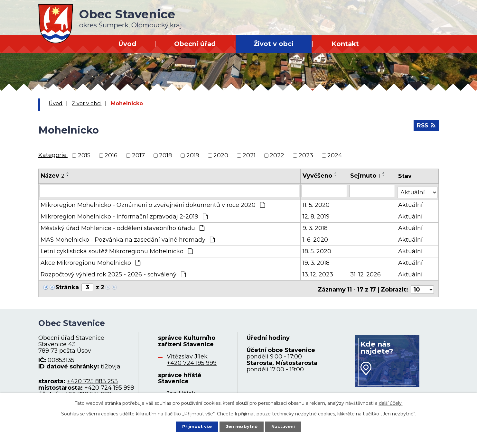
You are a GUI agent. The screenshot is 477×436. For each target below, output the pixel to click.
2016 (111, 155)
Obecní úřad (195, 44)
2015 (84, 155)
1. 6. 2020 (315, 238)
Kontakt (345, 44)
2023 (306, 155)
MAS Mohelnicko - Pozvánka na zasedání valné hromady (128, 238)
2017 (138, 155)
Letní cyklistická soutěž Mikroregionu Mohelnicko (117, 250)
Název (52, 175)
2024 (334, 155)
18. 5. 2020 (317, 250)
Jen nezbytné (241, 426)
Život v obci (274, 44)
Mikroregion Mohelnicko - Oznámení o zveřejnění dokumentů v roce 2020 (153, 203)
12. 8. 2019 (316, 215)
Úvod (127, 44)
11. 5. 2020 (316, 203)
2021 (249, 155)
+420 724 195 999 (109, 384)
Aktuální (410, 203)
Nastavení (285, 426)
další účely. (391, 402)
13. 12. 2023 (318, 273)
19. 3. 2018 (316, 261)
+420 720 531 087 (86, 390)
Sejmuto (365, 175)
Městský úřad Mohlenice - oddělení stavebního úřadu (122, 226)
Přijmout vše (195, 426)
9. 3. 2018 (315, 226)
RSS (425, 127)
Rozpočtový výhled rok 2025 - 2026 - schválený (113, 273)
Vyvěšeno (317, 175)
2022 (277, 155)
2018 (165, 155)
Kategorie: (53, 155)
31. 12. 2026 (366, 273)
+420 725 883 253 (92, 378)
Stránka (67, 286)
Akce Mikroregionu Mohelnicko (90, 261)
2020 (220, 155)
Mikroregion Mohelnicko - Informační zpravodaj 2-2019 (124, 215)
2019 (192, 155)
